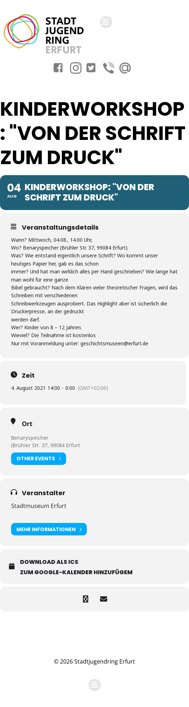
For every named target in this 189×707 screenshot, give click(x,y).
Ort (27, 423)
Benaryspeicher (30, 437)
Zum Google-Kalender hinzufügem (76, 572)
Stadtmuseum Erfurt (38, 506)
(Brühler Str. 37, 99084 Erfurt (45, 445)
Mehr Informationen (48, 529)
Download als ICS (49, 562)
